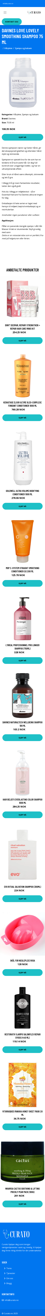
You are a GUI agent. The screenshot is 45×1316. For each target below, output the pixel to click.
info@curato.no (8, 4)
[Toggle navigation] (5, 12)
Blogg (9, 1283)
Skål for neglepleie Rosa (22, 960)
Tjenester (10, 1273)
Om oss (9, 1278)
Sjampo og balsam (23, 48)
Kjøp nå (22, 137)
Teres (9, 1268)
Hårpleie (8, 48)
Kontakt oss (11, 21)
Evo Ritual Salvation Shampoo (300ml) (22, 886)
